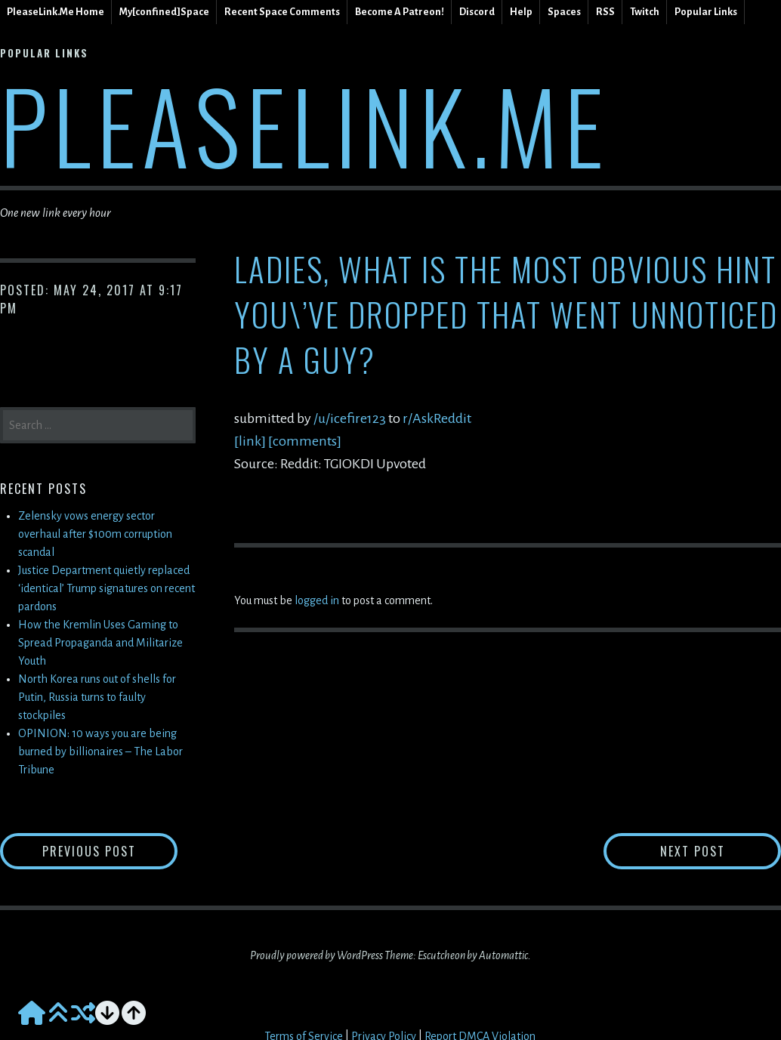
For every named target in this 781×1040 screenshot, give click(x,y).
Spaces (564, 11)
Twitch (644, 11)
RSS (605, 11)
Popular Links (705, 11)
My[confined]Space (164, 11)
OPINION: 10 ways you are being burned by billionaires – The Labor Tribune (100, 751)
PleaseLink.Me (305, 124)
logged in (317, 600)
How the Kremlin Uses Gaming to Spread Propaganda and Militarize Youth (100, 643)
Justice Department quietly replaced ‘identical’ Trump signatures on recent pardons (106, 588)
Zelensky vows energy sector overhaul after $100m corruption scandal (95, 534)
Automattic (503, 955)
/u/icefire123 (350, 418)
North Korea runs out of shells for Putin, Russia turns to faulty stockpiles (97, 697)
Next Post (721, 850)
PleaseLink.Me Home (55, 11)
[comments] (304, 441)
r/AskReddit (437, 418)
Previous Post (110, 850)
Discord (477, 11)
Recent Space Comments (282, 11)
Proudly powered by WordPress (316, 955)
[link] (250, 441)
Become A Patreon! (399, 11)
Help (521, 11)
